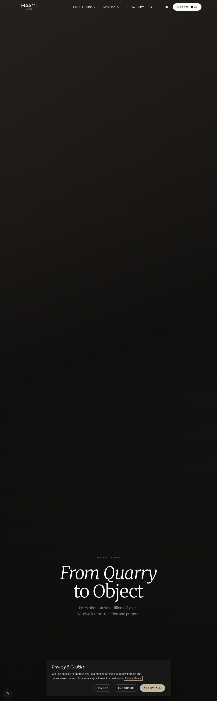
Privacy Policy (133, 678)
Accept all (152, 688)
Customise (126, 688)
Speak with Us (187, 7)
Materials (111, 7)
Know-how (135, 7)
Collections (84, 7)
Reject (103, 688)
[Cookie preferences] (7, 693)
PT (160, 6)
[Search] (150, 6)
